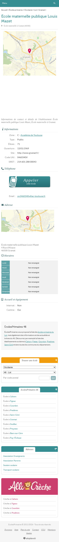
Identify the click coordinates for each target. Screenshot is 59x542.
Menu (4, 3)
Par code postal (10, 378)
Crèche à (10, 499)
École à (9, 396)
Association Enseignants (14, 456)
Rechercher (54, 3)
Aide (16, 530)
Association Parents (11, 461)
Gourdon (42, 341)
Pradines (50, 341)
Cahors (29, 341)
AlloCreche (29, 486)
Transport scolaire (11, 470)
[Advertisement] (29, 96)
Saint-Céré (8, 345)
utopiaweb (29, 538)
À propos (8, 530)
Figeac (35, 341)
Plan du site (25, 530)
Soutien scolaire (10, 465)
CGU (43, 530)
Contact (35, 530)
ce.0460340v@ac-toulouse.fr (31, 196)
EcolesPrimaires (30, 3)
